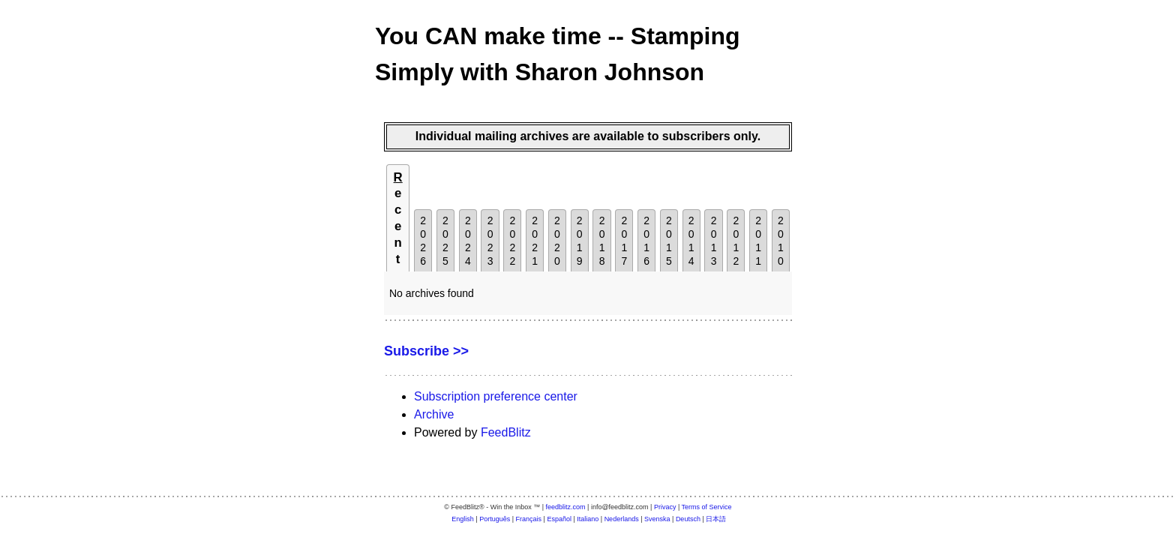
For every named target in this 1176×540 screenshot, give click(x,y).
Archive (434, 414)
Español (559, 519)
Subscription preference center (496, 396)
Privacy (665, 507)
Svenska (657, 519)
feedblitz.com (566, 507)
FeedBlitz (506, 432)
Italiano (587, 519)
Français (529, 519)
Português (494, 519)
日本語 (716, 519)
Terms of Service (707, 507)
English (463, 519)
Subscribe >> (426, 351)
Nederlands (621, 519)
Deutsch (688, 519)
